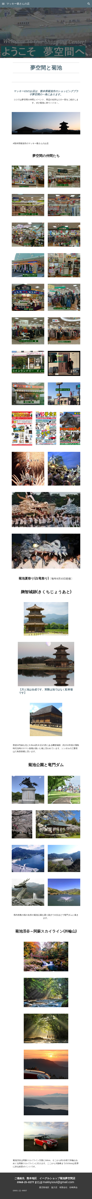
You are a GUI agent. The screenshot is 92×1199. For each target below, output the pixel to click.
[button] (3, 3)
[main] (46, 67)
